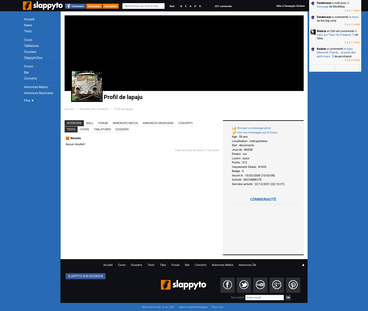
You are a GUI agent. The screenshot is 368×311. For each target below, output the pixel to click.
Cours (28, 40)
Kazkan (321, 49)
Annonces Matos (36, 87)
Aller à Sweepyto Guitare (290, 5)
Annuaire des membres (94, 109)
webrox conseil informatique (193, 307)
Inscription (110, 6)
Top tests (213, 150)
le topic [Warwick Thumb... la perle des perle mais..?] (336, 52)
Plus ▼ (29, 100)
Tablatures (31, 46)
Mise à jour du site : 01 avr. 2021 (158, 307)
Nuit (172, 6)
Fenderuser (324, 3)
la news (353, 17)
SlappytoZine (33, 58)
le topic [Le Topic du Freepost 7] (337, 32)
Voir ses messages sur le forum (255, 132)
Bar (26, 72)
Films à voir (217, 307)
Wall (90, 123)
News (28, 25)
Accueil (29, 19)
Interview (74, 123)
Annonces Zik (247, 265)
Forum (28, 66)
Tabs (163, 265)
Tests (28, 31)
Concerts (30, 78)
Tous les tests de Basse (190, 150)
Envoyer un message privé (251, 128)
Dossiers (30, 52)
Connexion (78, 6)
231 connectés (223, 6)
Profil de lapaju (123, 109)
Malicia (321, 31)
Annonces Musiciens (38, 93)
